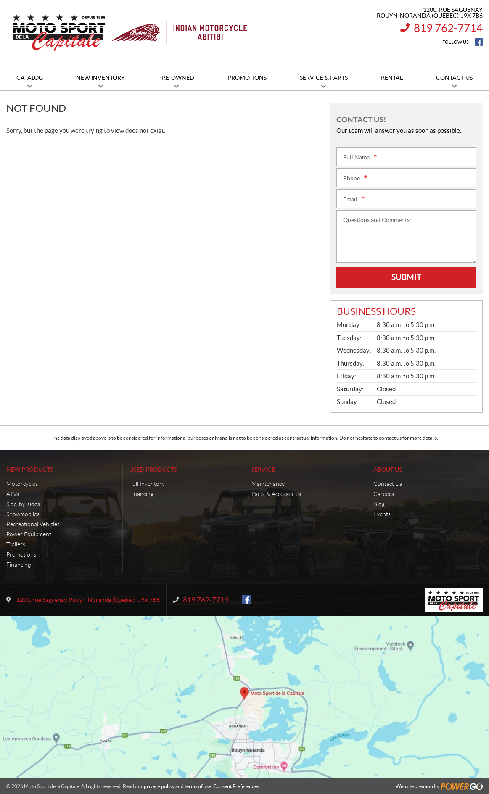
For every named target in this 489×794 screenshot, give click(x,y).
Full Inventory (147, 483)
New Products (29, 469)
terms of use (198, 786)
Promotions (21, 554)
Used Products (153, 469)
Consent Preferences (236, 786)
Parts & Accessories (276, 494)
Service (263, 469)
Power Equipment (28, 534)
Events (382, 514)
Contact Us (387, 483)
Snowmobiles (23, 514)
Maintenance (268, 483)
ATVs (12, 494)
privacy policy (159, 786)
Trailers (15, 544)
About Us (387, 469)
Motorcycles (22, 483)
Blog (379, 504)
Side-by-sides (23, 504)
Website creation (414, 786)
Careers (383, 494)
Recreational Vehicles (33, 524)
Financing (18, 564)
